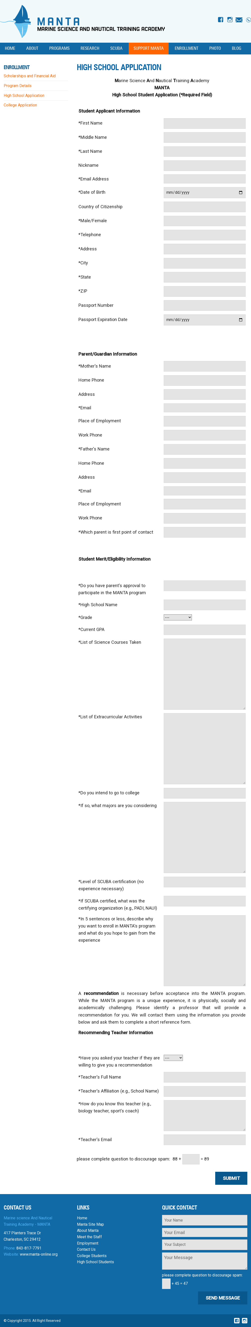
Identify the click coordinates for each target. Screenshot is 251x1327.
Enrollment (186, 48)
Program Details (18, 85)
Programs (59, 48)
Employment (87, 1243)
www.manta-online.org (39, 1254)
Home (10, 48)
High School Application (24, 95)
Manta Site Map (90, 1224)
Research (90, 48)
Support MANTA (149, 48)
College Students (92, 1255)
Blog (236, 48)
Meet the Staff (89, 1237)
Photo (215, 48)
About (32, 48)
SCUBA (116, 48)
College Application (20, 105)
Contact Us (86, 1249)
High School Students (95, 1262)
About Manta (88, 1230)
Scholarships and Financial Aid (30, 76)
